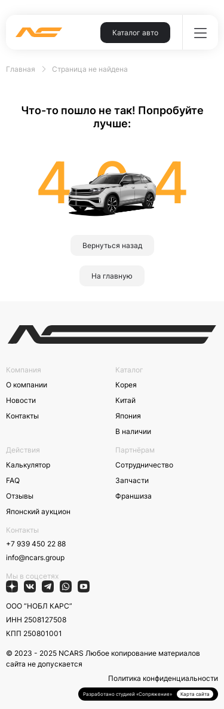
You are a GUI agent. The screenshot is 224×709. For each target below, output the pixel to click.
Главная (20, 69)
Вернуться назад (112, 245)
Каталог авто (135, 32)
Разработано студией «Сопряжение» (127, 694)
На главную (112, 275)
